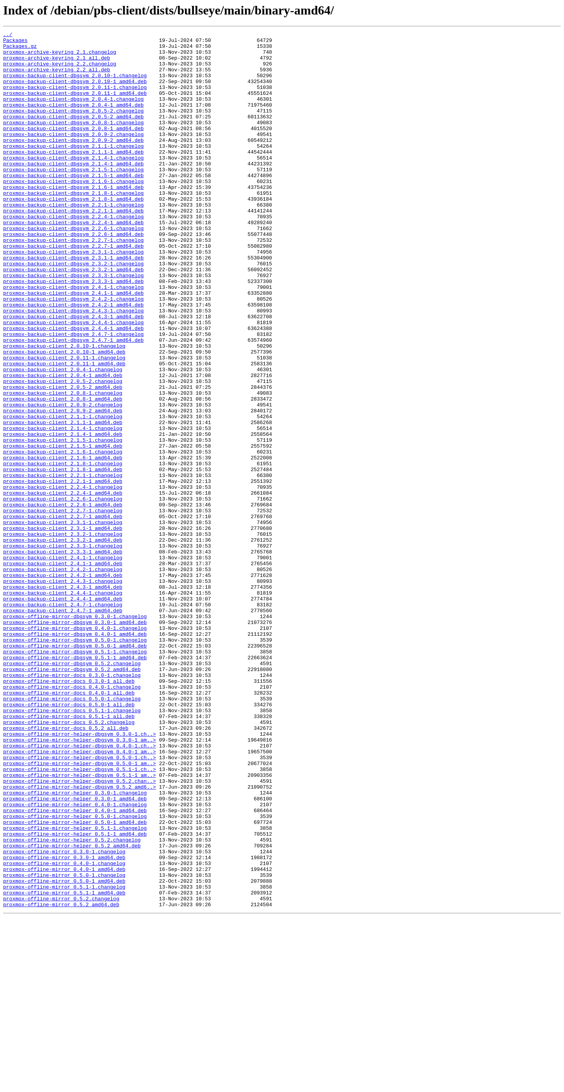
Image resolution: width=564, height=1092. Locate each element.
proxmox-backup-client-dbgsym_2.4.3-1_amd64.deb (73, 373)
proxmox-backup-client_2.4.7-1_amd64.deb (62, 726)
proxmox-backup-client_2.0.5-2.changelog (62, 451)
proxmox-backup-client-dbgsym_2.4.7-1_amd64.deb (73, 402)
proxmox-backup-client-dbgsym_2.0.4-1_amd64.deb (73, 119)
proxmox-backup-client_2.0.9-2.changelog (62, 479)
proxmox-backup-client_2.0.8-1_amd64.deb (62, 472)
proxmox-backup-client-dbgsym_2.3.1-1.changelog (73, 296)
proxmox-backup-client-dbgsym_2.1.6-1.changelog (73, 211)
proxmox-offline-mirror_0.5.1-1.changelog (64, 1058)
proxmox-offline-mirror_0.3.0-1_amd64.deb (64, 1023)
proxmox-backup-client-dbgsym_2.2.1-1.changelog (73, 239)
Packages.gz (20, 49)
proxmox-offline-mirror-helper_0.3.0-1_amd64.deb (75, 952)
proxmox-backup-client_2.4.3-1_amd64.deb (62, 698)
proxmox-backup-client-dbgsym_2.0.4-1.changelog (73, 112)
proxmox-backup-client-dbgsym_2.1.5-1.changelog (73, 197)
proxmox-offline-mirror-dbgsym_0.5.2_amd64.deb (72, 797)
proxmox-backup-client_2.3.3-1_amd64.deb (62, 656)
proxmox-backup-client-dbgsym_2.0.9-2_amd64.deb (73, 162)
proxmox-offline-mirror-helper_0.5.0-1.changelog (75, 973)
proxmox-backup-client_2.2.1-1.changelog (62, 564)
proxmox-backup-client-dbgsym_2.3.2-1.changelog (73, 310)
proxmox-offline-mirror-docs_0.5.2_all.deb (65, 867)
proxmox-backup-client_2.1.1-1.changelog (62, 493)
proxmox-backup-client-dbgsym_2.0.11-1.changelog (75, 98)
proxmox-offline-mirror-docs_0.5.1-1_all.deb (68, 853)
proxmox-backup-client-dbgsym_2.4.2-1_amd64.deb (73, 359)
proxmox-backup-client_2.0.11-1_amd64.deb (64, 430)
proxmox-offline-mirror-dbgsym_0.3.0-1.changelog (75, 733)
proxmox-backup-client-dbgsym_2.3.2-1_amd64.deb (73, 317)
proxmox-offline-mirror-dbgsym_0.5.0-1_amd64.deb (75, 769)
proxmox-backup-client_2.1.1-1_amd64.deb (62, 500)
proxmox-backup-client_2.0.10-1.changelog (64, 409)
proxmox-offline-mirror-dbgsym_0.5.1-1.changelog (75, 776)
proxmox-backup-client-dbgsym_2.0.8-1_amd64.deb (73, 148)
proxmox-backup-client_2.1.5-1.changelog (62, 522)
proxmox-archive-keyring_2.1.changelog (59, 56)
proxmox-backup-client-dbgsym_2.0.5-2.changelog (73, 127)
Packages (15, 42)
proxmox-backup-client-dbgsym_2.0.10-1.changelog (75, 84)
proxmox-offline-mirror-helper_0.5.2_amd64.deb (72, 1008)
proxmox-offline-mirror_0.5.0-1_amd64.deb (64, 1051)
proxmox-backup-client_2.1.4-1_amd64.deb (62, 515)
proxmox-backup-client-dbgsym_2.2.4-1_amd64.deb (73, 261)
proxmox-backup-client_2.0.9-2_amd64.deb (62, 486)
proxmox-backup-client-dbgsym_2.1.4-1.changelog (73, 183)
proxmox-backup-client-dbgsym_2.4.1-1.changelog (73, 338)
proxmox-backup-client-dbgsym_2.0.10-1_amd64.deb (75, 91)
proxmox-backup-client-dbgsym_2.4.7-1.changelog (73, 395)
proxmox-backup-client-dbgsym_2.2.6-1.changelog (73, 268)
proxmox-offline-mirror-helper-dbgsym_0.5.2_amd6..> (79, 938)
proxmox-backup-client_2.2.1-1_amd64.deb (62, 571)
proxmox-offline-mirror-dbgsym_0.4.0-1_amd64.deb (75, 754)
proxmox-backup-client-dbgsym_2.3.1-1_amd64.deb (73, 303)
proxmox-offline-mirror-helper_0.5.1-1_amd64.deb (75, 994)
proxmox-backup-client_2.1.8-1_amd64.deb (62, 557)
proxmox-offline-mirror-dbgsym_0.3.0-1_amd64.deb (75, 740)
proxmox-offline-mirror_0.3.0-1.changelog (64, 1015)
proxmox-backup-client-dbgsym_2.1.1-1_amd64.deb (73, 176)
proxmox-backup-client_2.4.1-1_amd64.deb (62, 670)
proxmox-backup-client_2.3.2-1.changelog (62, 635)
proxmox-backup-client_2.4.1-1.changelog (62, 663)
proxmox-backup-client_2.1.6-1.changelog (62, 536)
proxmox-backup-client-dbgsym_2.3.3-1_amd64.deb (73, 331)
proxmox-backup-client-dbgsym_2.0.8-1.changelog (73, 141)
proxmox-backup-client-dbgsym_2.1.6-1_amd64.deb (73, 218)
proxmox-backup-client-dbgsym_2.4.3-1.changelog (73, 366)
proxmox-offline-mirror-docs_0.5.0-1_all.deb (68, 839)
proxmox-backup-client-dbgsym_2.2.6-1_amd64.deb (73, 275)
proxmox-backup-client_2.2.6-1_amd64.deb (62, 599)
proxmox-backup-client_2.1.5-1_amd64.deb (62, 529)
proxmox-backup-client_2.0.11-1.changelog (64, 423)
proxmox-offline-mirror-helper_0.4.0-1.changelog (75, 959)
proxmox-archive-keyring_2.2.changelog (59, 70)
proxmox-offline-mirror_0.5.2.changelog (61, 1072)
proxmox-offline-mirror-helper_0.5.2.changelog (72, 1001)
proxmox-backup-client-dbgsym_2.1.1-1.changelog (73, 169)
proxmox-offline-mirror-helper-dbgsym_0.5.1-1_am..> (79, 924)
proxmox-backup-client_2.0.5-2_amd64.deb (62, 458)
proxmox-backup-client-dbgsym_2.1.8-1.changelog (73, 225)
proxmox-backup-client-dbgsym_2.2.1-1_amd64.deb (73, 246)
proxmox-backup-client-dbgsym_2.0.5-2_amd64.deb (73, 134)
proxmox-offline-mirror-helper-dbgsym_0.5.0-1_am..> (79, 910)
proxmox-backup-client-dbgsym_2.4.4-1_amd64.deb (73, 388)
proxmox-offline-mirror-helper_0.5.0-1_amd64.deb (75, 980)
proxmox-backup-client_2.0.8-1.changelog (62, 465)
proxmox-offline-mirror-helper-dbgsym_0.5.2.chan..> (79, 931)
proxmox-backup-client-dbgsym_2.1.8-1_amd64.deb (73, 232)
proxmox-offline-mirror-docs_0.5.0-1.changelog (72, 832)
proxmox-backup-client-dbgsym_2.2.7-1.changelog (73, 282)
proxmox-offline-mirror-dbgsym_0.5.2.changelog (72, 790)
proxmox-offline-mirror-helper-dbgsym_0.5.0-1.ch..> (79, 903)
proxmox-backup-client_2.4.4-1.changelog (62, 705)
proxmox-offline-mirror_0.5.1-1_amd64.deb (64, 1065)
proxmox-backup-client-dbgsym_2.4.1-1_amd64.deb (73, 345)
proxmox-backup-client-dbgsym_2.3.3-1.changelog (73, 324)
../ (7, 35)
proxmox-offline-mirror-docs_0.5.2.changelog (68, 860)
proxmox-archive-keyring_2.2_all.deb (56, 77)
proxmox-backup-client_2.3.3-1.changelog (62, 649)
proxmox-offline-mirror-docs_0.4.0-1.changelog (72, 818)
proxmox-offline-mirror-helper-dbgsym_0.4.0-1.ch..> (79, 888)
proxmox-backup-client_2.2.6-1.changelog (62, 592)
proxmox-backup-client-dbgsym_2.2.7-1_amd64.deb (73, 289)
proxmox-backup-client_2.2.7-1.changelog (62, 606)
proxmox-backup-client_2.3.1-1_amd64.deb (62, 627)
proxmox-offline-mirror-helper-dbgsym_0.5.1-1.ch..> (79, 917)
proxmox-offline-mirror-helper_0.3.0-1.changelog (75, 945)
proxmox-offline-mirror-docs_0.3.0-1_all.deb (68, 811)
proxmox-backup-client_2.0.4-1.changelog (62, 437)
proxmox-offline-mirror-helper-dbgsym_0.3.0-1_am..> (79, 881)
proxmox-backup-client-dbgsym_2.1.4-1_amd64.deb (73, 190)
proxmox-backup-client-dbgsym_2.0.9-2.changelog (73, 155)
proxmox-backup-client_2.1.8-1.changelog (62, 550)
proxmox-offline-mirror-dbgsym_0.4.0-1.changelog (75, 747)
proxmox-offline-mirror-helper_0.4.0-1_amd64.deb (75, 966)
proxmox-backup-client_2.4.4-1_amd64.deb (62, 712)
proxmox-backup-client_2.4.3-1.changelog (62, 691)
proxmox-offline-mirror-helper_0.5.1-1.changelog (75, 987)
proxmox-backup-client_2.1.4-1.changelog (62, 508)
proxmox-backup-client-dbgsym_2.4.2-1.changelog (73, 352)
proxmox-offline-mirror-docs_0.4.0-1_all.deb (68, 825)
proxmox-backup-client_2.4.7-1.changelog (62, 719)
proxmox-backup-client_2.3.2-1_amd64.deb (62, 642)
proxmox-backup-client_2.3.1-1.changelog (62, 620)
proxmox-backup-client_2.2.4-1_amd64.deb (62, 585)
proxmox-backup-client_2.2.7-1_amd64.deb (62, 613)
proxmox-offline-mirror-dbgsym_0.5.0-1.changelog (75, 761)
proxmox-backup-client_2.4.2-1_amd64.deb (62, 684)
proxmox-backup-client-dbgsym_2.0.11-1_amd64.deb (75, 105)
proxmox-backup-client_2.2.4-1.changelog (62, 578)
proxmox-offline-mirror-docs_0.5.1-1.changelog (72, 846)
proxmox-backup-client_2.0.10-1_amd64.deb (64, 416)
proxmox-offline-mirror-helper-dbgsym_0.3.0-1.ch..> (79, 874)
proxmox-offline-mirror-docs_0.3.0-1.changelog (72, 804)
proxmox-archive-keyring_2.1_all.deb (56, 63)
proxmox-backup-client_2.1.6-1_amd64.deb (62, 543)
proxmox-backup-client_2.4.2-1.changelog (62, 677)
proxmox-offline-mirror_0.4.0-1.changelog (64, 1030)
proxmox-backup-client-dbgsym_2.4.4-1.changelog (73, 381)
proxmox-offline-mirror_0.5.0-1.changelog (64, 1044)
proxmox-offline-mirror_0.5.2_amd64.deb (61, 1079)
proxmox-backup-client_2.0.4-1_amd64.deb (62, 444)
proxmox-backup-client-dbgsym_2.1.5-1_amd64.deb (73, 204)
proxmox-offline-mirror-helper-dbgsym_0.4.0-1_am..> (79, 896)
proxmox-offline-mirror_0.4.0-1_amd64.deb (64, 1037)
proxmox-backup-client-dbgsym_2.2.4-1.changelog (73, 254)
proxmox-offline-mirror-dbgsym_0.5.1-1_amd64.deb (75, 783)
